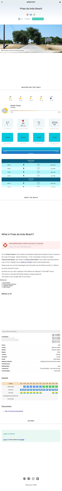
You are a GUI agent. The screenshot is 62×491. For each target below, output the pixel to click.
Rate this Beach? (38, 19)
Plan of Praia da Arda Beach (14, 411)
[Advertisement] (31, 65)
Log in (5, 439)
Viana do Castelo (26, 262)
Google (21, 439)
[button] (2, 2)
